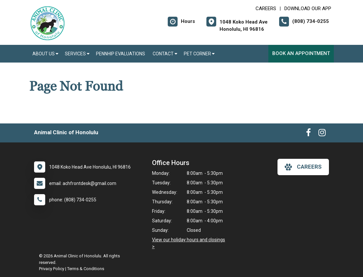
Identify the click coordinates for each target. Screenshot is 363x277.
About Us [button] (45, 53)
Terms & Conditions (85, 268)
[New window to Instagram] (322, 134)
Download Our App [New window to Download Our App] (307, 8)
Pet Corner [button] (199, 53)
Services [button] (77, 53)
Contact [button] (165, 53)
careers (303, 167)
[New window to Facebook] (308, 134)
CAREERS (266, 8)
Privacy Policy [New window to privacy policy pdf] (51, 268)
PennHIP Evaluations (121, 53)
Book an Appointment (301, 53)
